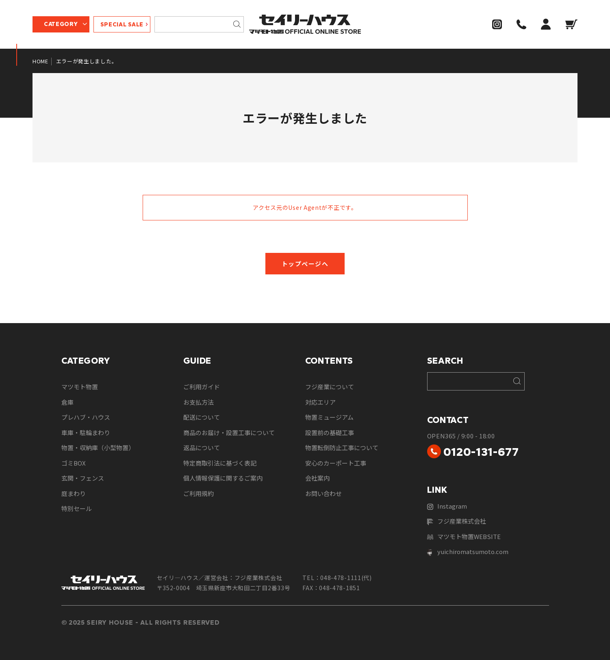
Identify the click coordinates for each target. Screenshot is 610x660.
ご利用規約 (198, 493)
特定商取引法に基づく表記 (219, 463)
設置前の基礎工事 (329, 432)
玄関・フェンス (82, 478)
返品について (201, 447)
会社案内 (317, 478)
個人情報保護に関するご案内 (223, 478)
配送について (201, 417)
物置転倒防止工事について (341, 447)
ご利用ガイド (201, 386)
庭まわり (73, 493)
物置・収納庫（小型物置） (98, 447)
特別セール (76, 508)
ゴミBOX (73, 463)
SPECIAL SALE (121, 24)
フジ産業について (329, 386)
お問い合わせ (323, 493)
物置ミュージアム (329, 417)
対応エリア (320, 402)
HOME (40, 61)
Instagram (447, 506)
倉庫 (67, 402)
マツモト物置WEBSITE (464, 536)
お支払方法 (198, 402)
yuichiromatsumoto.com (467, 551)
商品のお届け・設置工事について (229, 432)
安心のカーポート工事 (335, 463)
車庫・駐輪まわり (85, 432)
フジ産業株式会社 (456, 521)
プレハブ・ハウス (85, 417)
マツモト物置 (79, 386)
